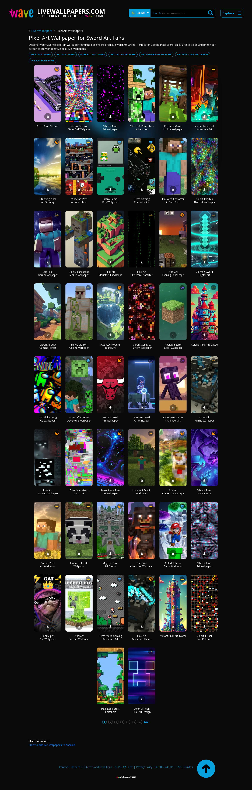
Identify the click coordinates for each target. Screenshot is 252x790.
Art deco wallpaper (123, 54)
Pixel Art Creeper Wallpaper (79, 637)
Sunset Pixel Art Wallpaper (47, 564)
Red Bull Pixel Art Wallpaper (110, 419)
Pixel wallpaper (41, 54)
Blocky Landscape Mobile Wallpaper (79, 273)
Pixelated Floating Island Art (110, 346)
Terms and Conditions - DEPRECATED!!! (109, 767)
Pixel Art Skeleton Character (141, 273)
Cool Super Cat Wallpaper (48, 637)
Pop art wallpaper (42, 60)
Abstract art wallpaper (192, 54)
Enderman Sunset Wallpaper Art (173, 419)
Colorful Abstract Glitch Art (79, 492)
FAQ (178, 767)
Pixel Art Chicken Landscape (173, 492)
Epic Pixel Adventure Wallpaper (141, 564)
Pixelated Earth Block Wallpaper (173, 346)
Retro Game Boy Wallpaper (110, 200)
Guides (188, 767)
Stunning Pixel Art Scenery (48, 200)
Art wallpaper (65, 54)
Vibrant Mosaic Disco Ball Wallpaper (79, 127)
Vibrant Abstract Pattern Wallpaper (142, 346)
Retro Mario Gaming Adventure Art (110, 637)
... (140, 721)
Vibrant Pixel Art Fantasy (204, 492)
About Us (77, 767)
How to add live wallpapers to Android (52, 745)
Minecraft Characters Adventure (142, 127)
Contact (63, 767)
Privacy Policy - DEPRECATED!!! (154, 767)
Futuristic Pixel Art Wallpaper (142, 419)
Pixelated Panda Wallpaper (79, 564)
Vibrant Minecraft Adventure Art (204, 127)
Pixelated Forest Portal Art (110, 710)
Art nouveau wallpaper (156, 54)
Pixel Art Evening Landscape (173, 273)
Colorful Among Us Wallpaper (48, 419)
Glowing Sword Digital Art (204, 273)
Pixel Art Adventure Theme (142, 637)
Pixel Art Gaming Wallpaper (47, 492)
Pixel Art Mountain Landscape (110, 273)
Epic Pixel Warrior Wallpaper (48, 273)
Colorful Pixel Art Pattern (204, 637)
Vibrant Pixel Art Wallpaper (110, 127)
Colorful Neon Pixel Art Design (142, 710)
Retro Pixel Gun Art (47, 126)
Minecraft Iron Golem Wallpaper (79, 346)
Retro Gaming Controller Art (142, 200)
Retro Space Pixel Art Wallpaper (110, 492)
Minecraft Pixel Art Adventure (79, 200)
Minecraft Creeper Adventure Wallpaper (79, 419)
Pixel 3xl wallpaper (92, 54)
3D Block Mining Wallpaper (204, 419)
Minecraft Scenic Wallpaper (141, 492)
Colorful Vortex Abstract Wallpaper (204, 200)
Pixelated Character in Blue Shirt (173, 200)
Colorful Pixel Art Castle (204, 344)
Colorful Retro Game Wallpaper (173, 564)
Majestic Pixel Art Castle (110, 564)
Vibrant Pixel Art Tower (173, 636)
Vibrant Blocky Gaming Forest (47, 346)
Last (147, 721)
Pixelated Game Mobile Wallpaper (173, 127)
